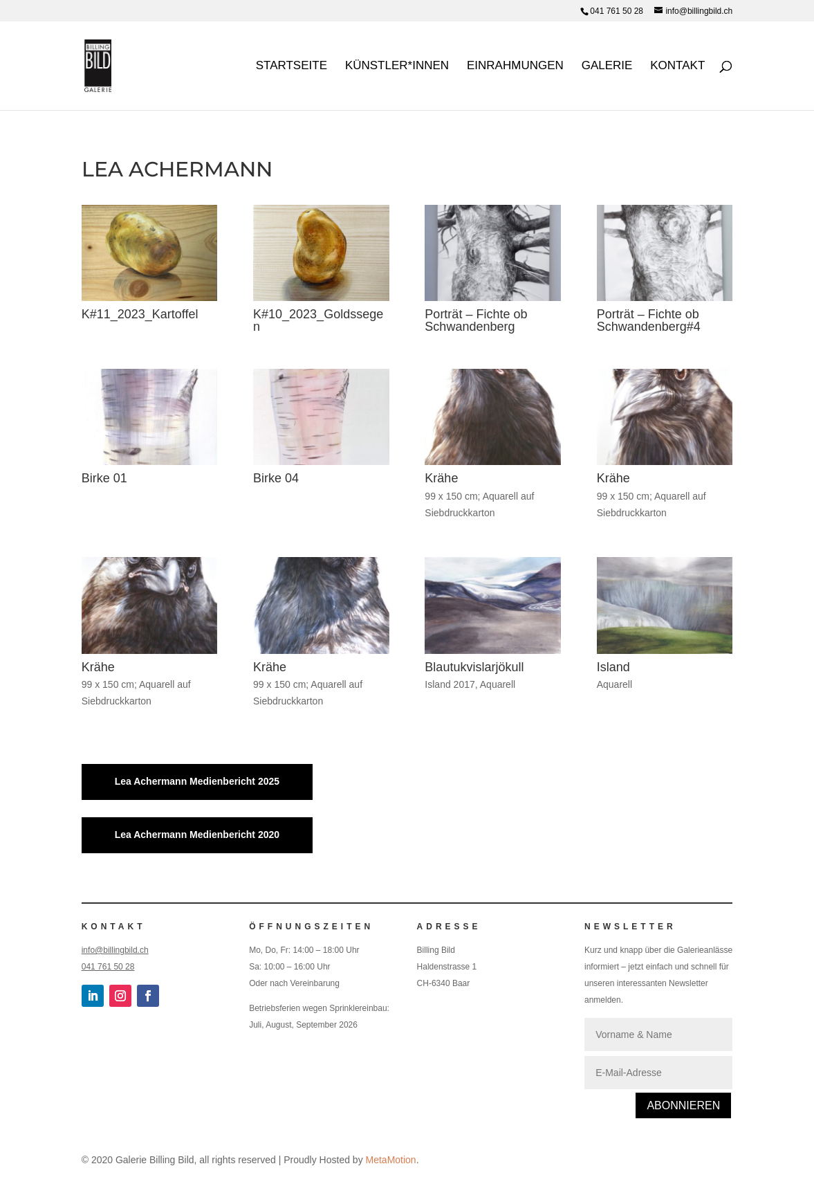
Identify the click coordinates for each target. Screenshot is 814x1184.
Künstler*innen (397, 66)
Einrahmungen (515, 66)
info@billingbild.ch (115, 950)
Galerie (607, 66)
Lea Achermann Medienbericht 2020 (197, 834)
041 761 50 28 (616, 11)
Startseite (291, 66)
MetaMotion (391, 1159)
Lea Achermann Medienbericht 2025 (197, 781)
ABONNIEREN (683, 1105)
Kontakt (677, 66)
